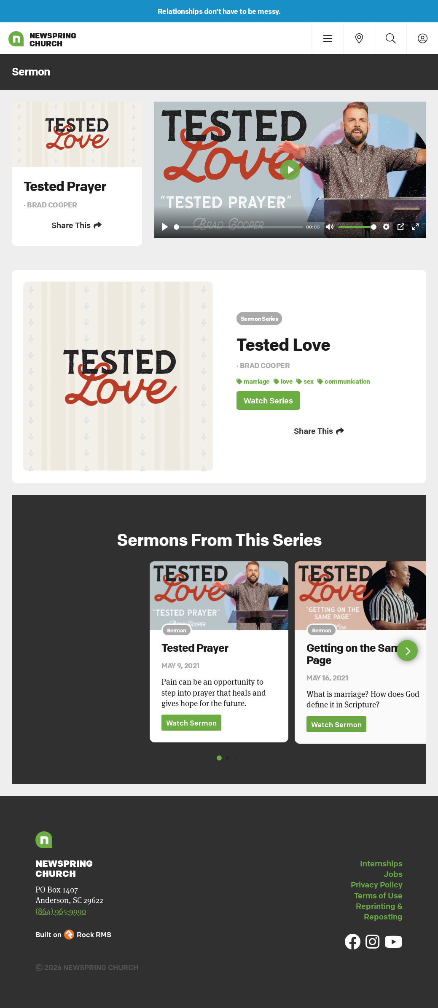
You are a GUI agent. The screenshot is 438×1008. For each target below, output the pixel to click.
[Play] (165, 227)
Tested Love (283, 344)
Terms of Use (378, 895)
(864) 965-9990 (60, 911)
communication (343, 381)
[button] (407, 650)
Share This (76, 225)
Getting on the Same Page (356, 654)
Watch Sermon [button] (191, 722)
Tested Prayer (194, 648)
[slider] (238, 227)
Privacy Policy (377, 884)
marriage (253, 381)
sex (305, 381)
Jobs (393, 874)
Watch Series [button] (268, 400)
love (283, 381)
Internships (381, 863)
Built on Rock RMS (73, 934)
